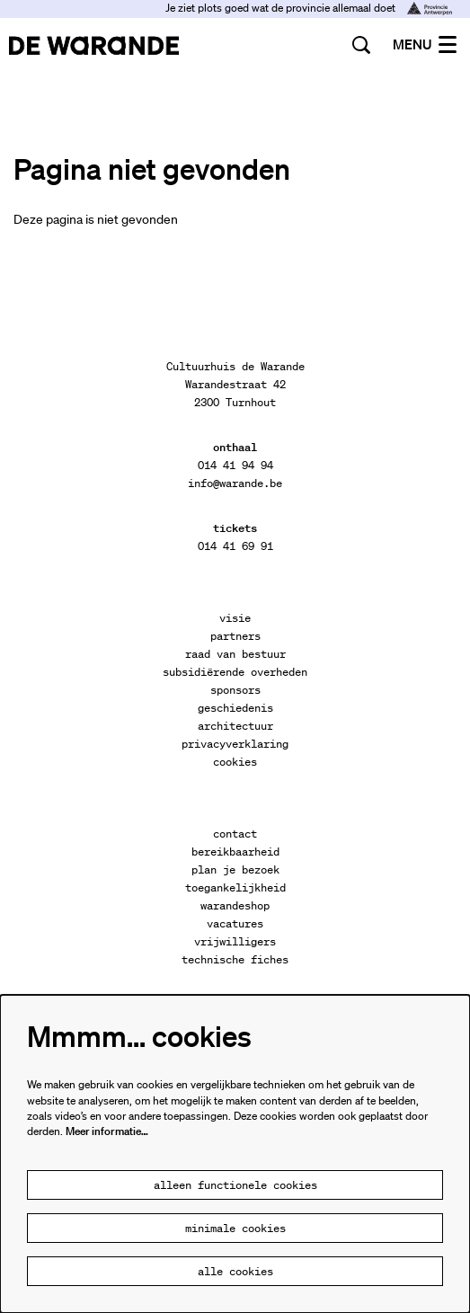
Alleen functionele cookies (235, 1185)
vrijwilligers (235, 941)
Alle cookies (235, 1271)
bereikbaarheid (235, 851)
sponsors (235, 689)
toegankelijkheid (235, 887)
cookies (235, 761)
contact (235, 833)
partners (235, 635)
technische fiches (235, 959)
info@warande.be (235, 483)
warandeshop (235, 905)
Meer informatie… (107, 1131)
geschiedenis (235, 707)
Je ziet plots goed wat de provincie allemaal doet (308, 7)
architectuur (235, 725)
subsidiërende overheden (235, 671)
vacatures (235, 923)
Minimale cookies (235, 1228)
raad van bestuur (235, 653)
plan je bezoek (235, 869)
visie (235, 617)
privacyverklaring (235, 743)
